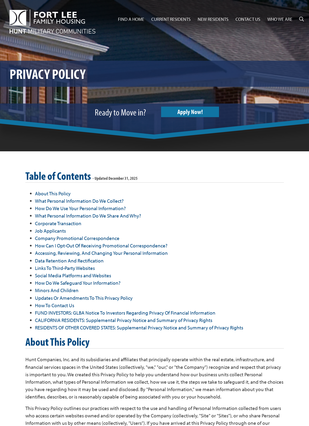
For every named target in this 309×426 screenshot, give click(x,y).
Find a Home (131, 19)
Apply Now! (192, 112)
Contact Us (248, 19)
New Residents (213, 19)
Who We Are (279, 19)
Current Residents (171, 19)
